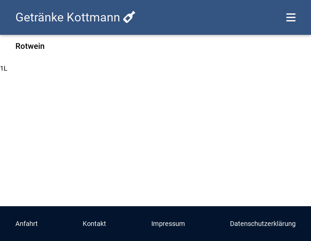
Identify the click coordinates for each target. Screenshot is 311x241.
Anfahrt (26, 224)
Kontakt (94, 224)
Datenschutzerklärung (263, 224)
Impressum (168, 224)
